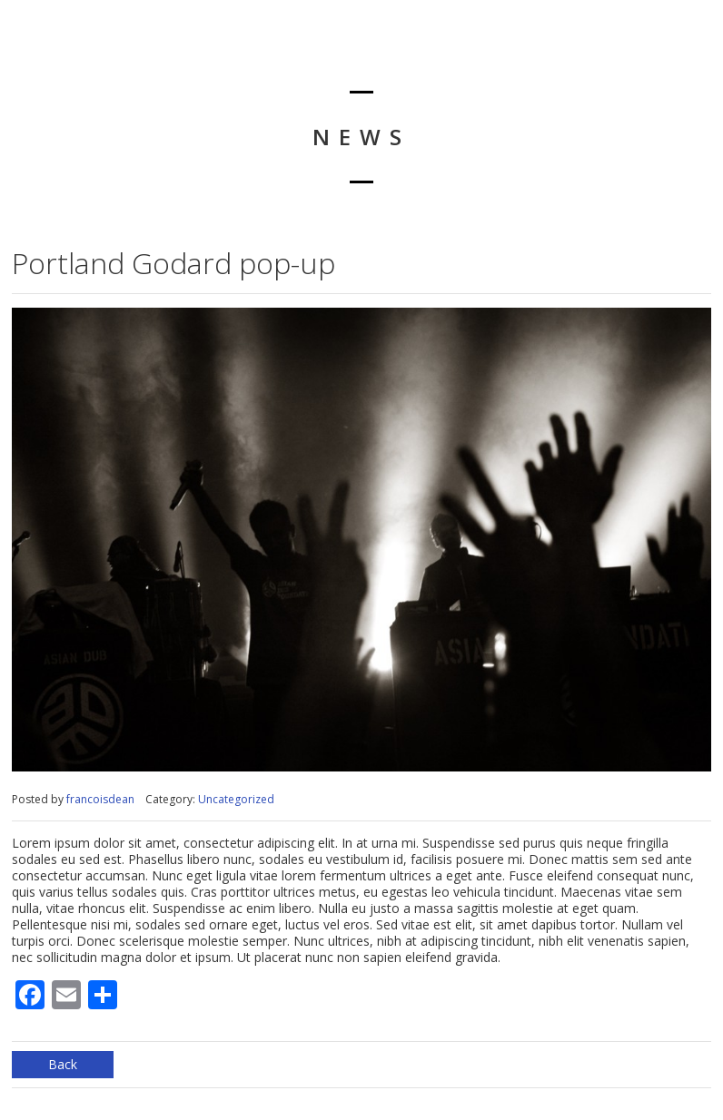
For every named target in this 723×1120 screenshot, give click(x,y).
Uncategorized (236, 799)
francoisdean (100, 799)
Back (62, 1064)
